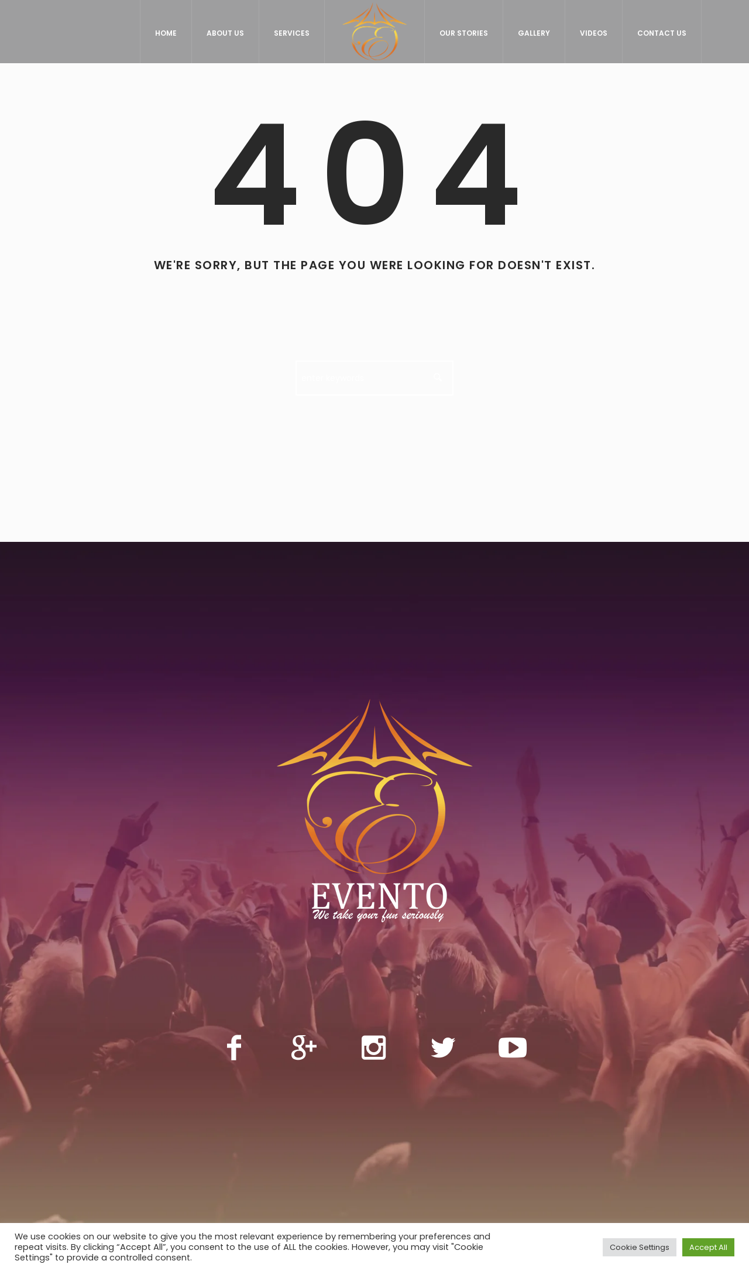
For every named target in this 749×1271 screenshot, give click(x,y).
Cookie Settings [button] (639, 1247)
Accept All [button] (708, 1247)
